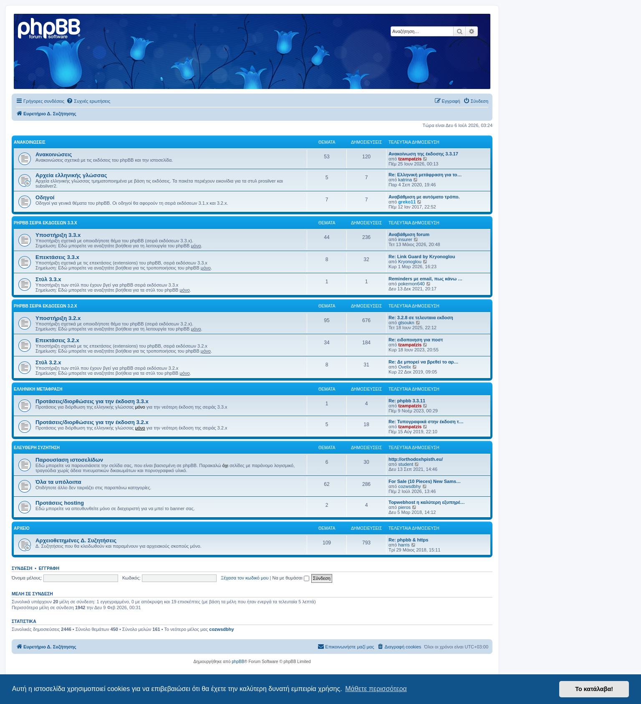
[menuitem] (88, 101)
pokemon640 (411, 283)
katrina (405, 179)
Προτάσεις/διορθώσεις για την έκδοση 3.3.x (92, 401)
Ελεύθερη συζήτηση (37, 447)
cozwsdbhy (409, 486)
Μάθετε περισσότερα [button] (376, 688)
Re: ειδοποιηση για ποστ (416, 339)
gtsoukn (406, 322)
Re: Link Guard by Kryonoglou (422, 256)
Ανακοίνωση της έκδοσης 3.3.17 (423, 153)
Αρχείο (22, 528)
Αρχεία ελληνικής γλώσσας (71, 175)
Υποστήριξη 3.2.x (58, 318)
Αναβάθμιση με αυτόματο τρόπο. (424, 196)
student (405, 464)
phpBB (238, 661)
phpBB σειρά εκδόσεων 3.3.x (45, 223)
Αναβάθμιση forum (409, 234)
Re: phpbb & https (408, 539)
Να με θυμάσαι (291, 577)
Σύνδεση (22, 568)
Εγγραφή (49, 568)
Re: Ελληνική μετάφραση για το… (425, 174)
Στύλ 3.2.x (48, 362)
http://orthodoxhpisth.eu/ (416, 459)
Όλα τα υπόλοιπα (58, 482)
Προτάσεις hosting (59, 503)
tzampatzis (409, 158)
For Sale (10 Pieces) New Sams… (425, 481)
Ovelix (404, 366)
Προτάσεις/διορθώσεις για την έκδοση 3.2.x (92, 422)
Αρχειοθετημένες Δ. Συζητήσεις (75, 540)
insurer (405, 239)
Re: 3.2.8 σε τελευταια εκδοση (421, 317)
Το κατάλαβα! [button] (594, 689)
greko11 (407, 201)
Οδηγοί (44, 197)
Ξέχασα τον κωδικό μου (245, 577)
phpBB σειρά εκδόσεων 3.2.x (45, 306)
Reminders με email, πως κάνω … (425, 278)
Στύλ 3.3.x (48, 279)
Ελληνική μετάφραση (38, 389)
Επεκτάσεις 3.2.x (57, 340)
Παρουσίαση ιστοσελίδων (69, 460)
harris (404, 544)
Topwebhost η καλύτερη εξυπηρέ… (427, 502)
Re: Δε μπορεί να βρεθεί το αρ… (424, 361)
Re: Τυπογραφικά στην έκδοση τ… (426, 421)
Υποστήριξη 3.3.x (58, 235)
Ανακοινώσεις (29, 142)
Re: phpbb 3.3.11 (407, 400)
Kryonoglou (409, 261)
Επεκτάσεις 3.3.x (57, 257)
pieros (404, 507)
